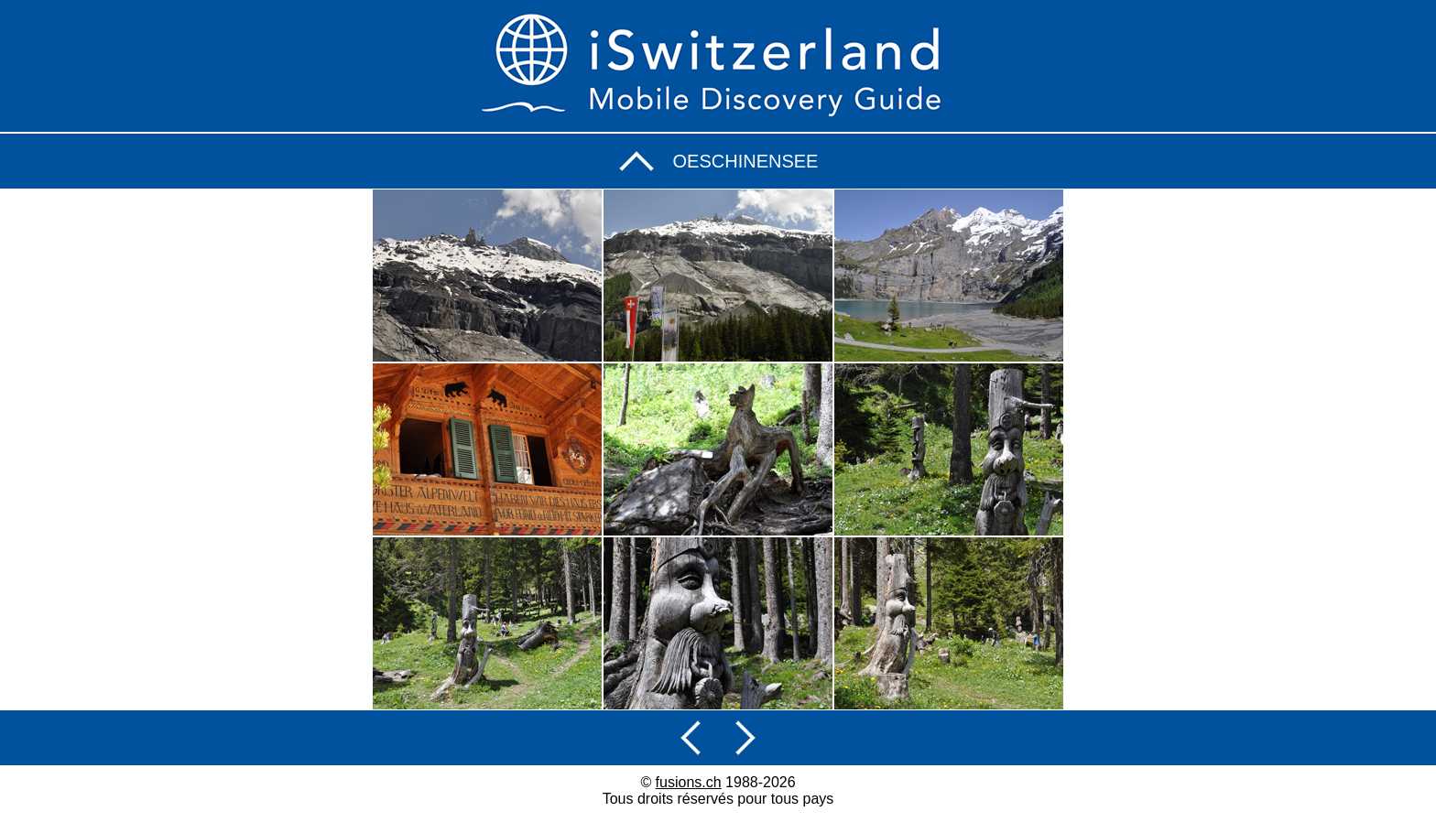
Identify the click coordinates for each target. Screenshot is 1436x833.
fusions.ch (689, 782)
